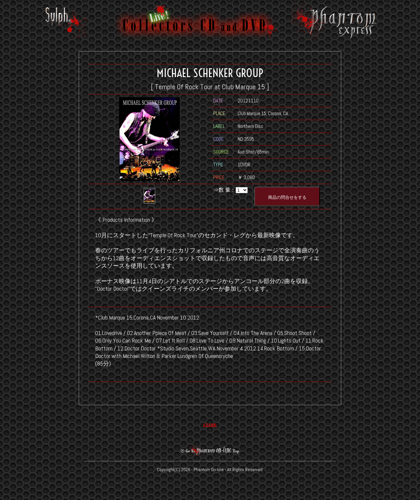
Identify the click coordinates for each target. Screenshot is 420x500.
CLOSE (210, 425)
